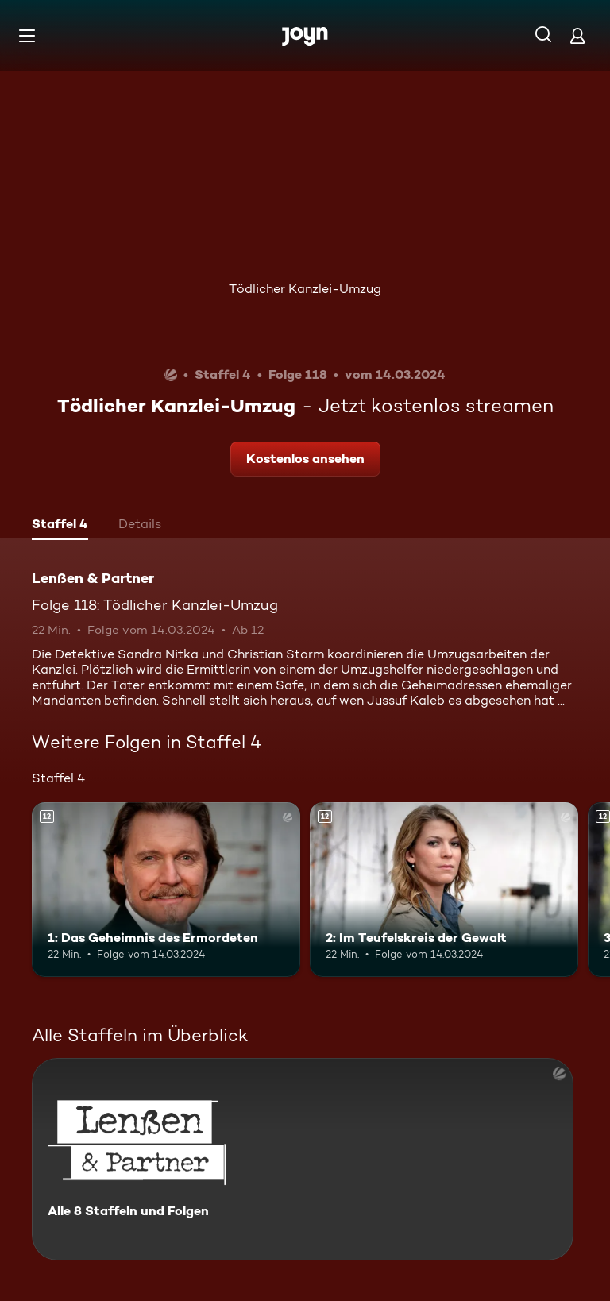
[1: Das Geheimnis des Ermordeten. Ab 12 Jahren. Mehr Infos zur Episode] (166, 889)
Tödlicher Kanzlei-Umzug (305, 288)
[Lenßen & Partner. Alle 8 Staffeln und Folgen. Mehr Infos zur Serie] (302, 1159)
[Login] (577, 35)
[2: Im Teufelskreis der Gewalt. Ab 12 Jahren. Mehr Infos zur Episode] (444, 889)
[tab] (60, 526)
